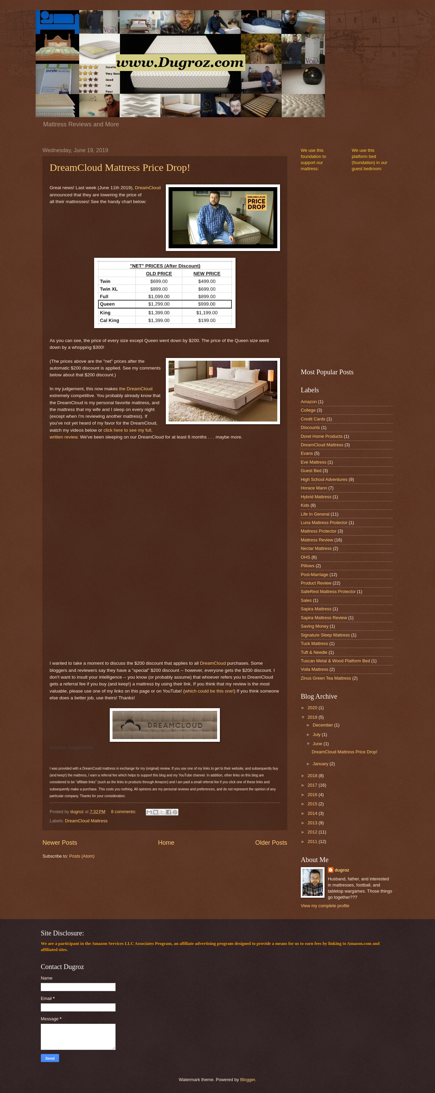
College (308, 410)
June (318, 743)
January (321, 763)
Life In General (315, 514)
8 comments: (124, 811)
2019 (313, 717)
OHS (305, 557)
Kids (305, 505)
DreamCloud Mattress (86, 820)
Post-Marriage (314, 574)
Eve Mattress (313, 462)
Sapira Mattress (316, 608)
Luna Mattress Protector (324, 522)
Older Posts (271, 842)
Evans (307, 453)
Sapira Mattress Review (324, 617)
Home (166, 842)
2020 (313, 707)
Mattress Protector (318, 531)
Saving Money (315, 626)
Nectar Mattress (316, 548)
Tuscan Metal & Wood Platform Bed (335, 660)
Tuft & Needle (314, 652)
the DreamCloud (135, 388)
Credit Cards (313, 419)
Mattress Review (317, 539)
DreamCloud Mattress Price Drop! (120, 167)
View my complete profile (325, 905)
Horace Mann (314, 487)
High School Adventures (324, 479)
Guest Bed (311, 470)
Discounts (310, 427)
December (323, 725)
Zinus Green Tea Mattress (326, 678)
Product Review (316, 583)
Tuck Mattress (314, 643)
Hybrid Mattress (316, 496)
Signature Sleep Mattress (325, 635)
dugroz (342, 870)
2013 (313, 822)
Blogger (247, 1079)
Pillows (307, 565)
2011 (313, 841)
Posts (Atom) (81, 856)
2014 (313, 813)
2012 (313, 832)
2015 (313, 803)
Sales (306, 600)
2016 (313, 794)
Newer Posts (59, 842)
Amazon (309, 401)
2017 (313, 785)
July (317, 734)
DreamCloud (148, 187)
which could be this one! (209, 691)
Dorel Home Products (322, 436)
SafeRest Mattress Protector (328, 591)
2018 (313, 775)
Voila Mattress (314, 669)
